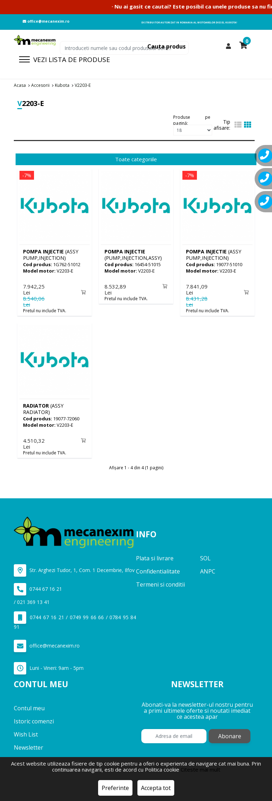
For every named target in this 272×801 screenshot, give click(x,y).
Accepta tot (156, 788)
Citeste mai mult (200, 769)
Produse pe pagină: (191, 119)
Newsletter (28, 746)
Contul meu (29, 706)
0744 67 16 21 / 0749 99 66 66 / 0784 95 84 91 (75, 619)
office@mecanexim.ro (46, 21)
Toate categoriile (136, 159)
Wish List (26, 732)
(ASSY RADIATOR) (43, 408)
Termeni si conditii (160, 583)
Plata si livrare (155, 557)
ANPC (207, 570)
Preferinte (115, 788)
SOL (205, 557)
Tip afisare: (222, 125)
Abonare (229, 734)
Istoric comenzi (34, 719)
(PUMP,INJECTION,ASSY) (133, 254)
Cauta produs (166, 46)
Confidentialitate (158, 570)
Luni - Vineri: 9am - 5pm (49, 667)
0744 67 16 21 (38, 588)
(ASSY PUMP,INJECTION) (50, 254)
